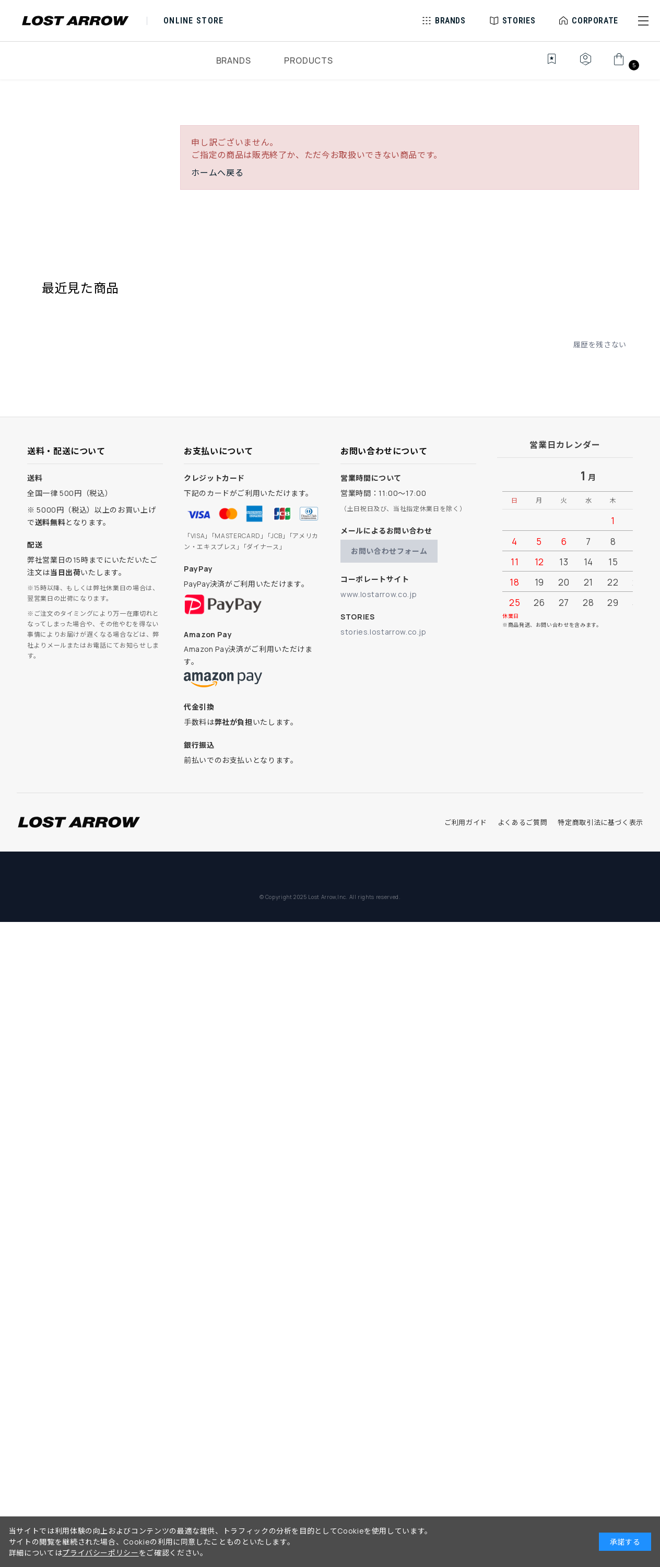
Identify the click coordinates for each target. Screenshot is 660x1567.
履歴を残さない (600, 344)
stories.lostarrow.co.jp (383, 632)
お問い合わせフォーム (389, 551)
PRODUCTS (308, 60)
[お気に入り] (544, 64)
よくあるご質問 (522, 822)
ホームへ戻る (217, 172)
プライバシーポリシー (100, 1553)
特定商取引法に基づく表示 (600, 822)
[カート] (624, 64)
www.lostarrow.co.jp (378, 594)
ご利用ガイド (465, 822)
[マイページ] (585, 64)
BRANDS (233, 60)
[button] (643, 20)
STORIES (518, 21)
